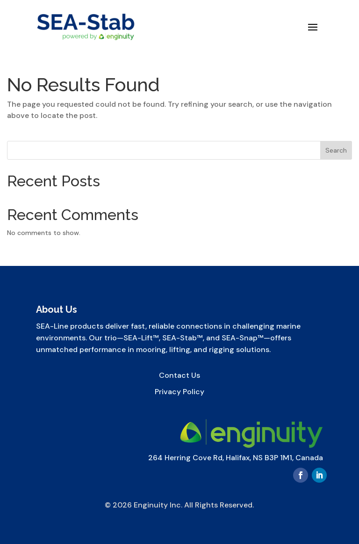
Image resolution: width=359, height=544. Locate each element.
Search (336, 150)
